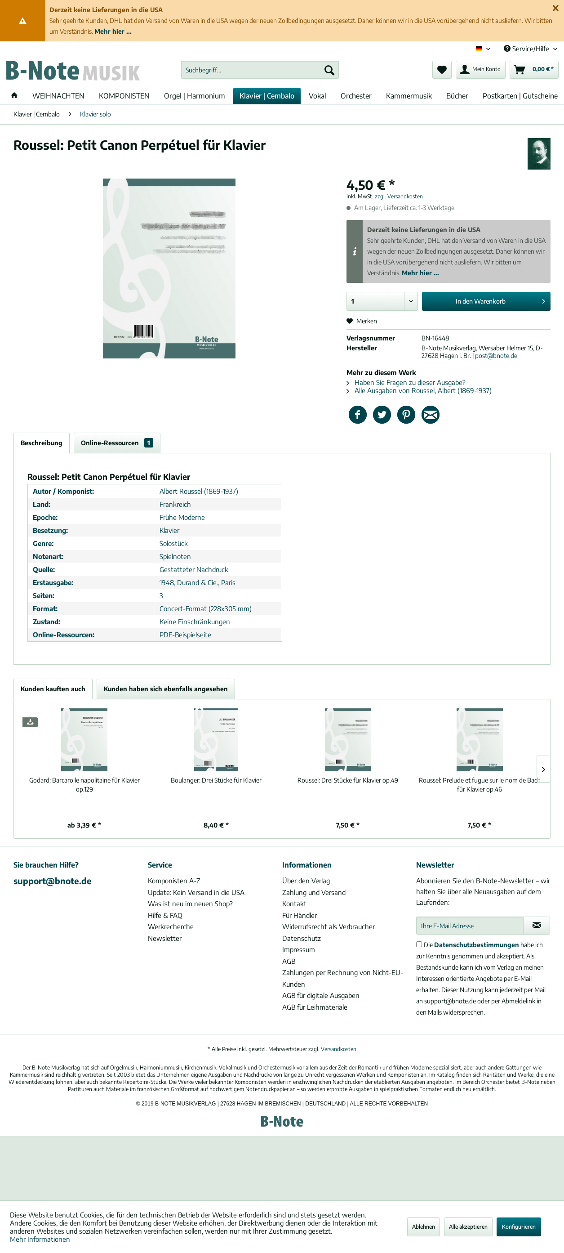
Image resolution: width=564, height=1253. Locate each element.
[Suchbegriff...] (260, 70)
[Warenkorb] (534, 70)
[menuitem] (260, 70)
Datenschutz (301, 938)
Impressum (298, 949)
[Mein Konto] (481, 70)
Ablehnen (423, 1226)
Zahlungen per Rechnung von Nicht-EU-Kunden (342, 978)
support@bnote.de (52, 880)
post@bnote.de (496, 355)
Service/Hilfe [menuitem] (527, 49)
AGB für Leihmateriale (314, 1007)
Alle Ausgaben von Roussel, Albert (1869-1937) (419, 390)
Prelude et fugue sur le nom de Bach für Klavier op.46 (480, 784)
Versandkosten (338, 1049)
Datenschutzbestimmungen (476, 945)
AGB (288, 961)
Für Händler (299, 915)
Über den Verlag (306, 881)
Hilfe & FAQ (165, 915)
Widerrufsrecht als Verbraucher (328, 926)
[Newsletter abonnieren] (536, 926)
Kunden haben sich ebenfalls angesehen (166, 689)
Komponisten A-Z (174, 881)
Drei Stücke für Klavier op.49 (348, 780)
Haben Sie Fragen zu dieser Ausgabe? (406, 382)
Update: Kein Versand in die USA (196, 892)
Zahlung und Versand (314, 892)
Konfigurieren (519, 1226)
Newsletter (165, 938)
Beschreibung (41, 443)
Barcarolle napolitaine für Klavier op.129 (84, 784)
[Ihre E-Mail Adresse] (470, 926)
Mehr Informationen (40, 1239)
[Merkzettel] (442, 70)
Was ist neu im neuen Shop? (190, 903)
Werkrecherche (171, 926)
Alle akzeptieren (468, 1226)
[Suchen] (329, 70)
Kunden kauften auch (53, 689)
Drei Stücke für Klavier (216, 780)
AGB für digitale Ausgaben (321, 995)
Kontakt (294, 903)
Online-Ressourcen (117, 443)
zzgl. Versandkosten (399, 196)
